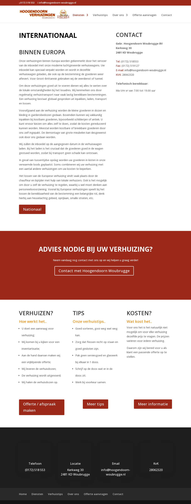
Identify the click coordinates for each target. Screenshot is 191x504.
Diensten (78, 15)
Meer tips (95, 404)
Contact (166, 15)
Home (64, 15)
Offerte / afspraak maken (39, 407)
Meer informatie (153, 404)
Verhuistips (100, 15)
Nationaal (32, 209)
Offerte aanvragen (144, 15)
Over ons (118, 15)
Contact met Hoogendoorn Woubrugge (94, 270)
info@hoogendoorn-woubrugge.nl (145, 70)
